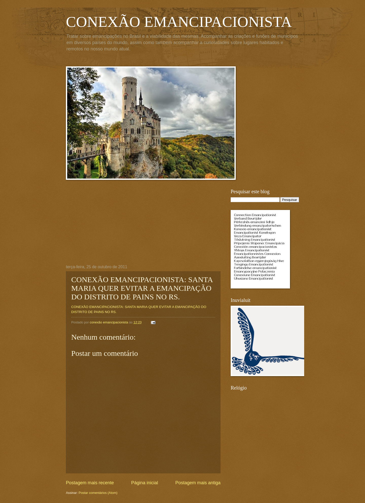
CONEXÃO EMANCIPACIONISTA (179, 21)
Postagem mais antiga (198, 482)
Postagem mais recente (90, 482)
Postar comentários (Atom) (98, 493)
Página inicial (144, 482)
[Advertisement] (143, 226)
